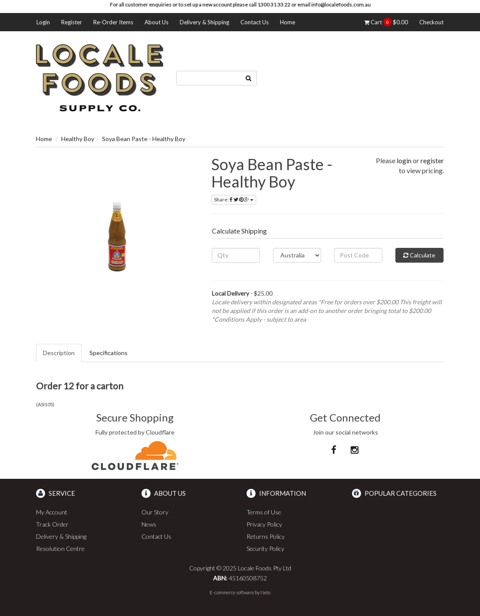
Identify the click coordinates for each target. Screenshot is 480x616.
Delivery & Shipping (204, 22)
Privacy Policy (264, 524)
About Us (156, 22)
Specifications (108, 352)
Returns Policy (266, 536)
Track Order (52, 524)
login (404, 160)
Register (71, 22)
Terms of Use (264, 512)
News (148, 524)
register (432, 160)
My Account (51, 512)
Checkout (431, 22)
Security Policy (265, 548)
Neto (265, 592)
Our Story (154, 512)
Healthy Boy (77, 138)
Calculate (419, 255)
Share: (233, 199)
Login (43, 22)
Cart (386, 22)
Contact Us (254, 22)
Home (287, 22)
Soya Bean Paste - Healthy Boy (143, 138)
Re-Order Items (113, 22)
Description (59, 352)
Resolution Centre (60, 548)
